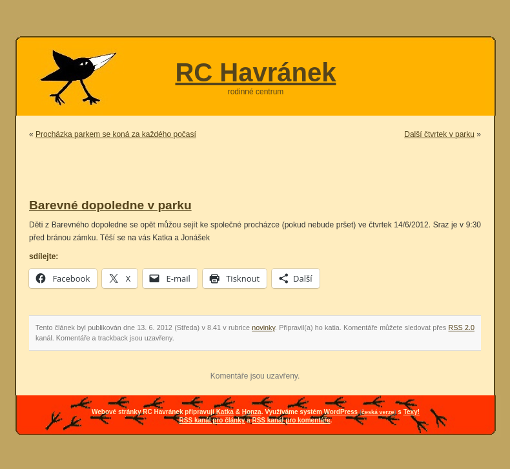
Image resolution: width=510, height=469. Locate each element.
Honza (251, 411)
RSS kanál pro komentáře (291, 420)
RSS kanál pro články (212, 420)
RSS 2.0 (461, 327)
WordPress (341, 411)
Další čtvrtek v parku (439, 134)
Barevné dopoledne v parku (110, 205)
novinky (263, 327)
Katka (225, 411)
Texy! (411, 411)
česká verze (378, 412)
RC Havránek (255, 72)
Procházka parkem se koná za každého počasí (116, 134)
